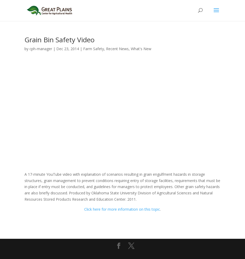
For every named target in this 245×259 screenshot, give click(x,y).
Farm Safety (93, 48)
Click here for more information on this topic (122, 209)
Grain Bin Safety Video (59, 39)
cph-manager (40, 48)
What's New (141, 48)
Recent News (117, 48)
